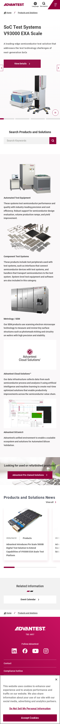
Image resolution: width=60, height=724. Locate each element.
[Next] (58, 68)
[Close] (56, 680)
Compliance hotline (13, 671)
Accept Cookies (30, 719)
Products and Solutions (27, 13)
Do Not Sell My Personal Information (30, 709)
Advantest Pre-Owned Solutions (28, 475)
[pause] (55, 113)
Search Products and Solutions (30, 132)
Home (8, 13)
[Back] (1, 68)
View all (50, 502)
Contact (7, 663)
